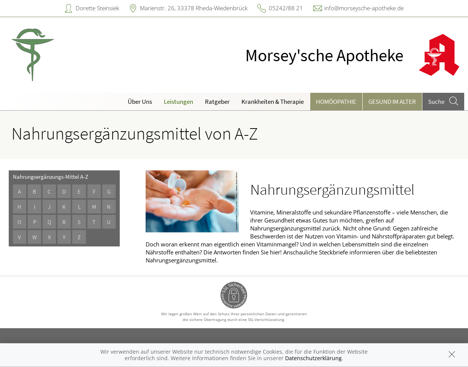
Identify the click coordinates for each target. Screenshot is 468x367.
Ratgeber (217, 101)
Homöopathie (336, 101)
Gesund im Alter (392, 101)
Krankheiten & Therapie (272, 101)
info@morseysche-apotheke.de (364, 8)
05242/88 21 (286, 8)
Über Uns (140, 101)
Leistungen (178, 101)
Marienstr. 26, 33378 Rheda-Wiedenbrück (193, 8)
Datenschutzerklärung (313, 358)
